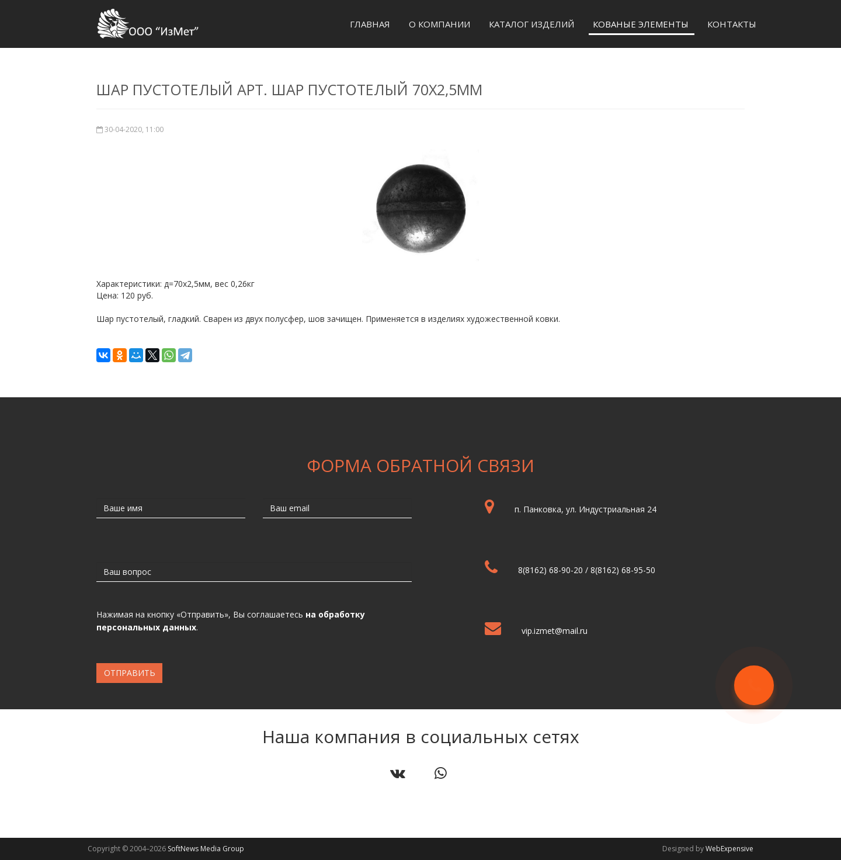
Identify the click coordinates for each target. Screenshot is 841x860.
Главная (370, 24)
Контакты (731, 24)
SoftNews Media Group (206, 849)
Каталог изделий (531, 24)
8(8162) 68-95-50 (622, 569)
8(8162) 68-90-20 (550, 569)
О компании (439, 24)
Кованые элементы (641, 24)
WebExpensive (729, 849)
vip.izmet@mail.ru (555, 630)
